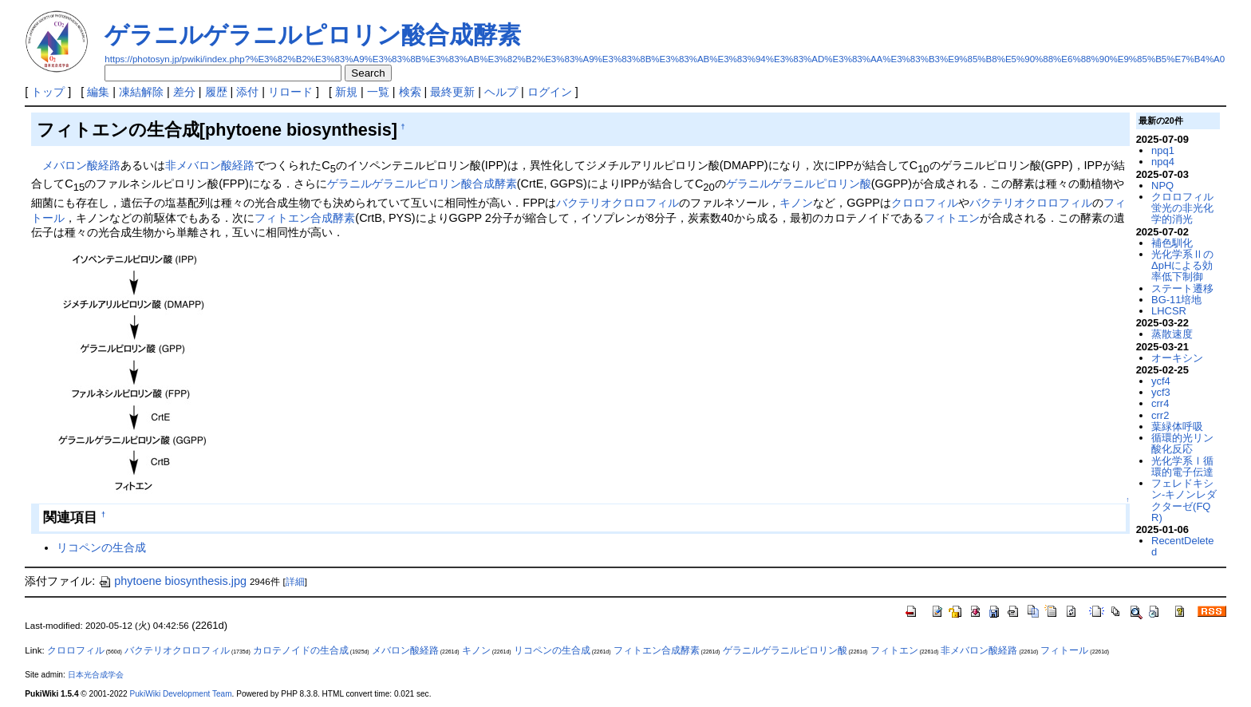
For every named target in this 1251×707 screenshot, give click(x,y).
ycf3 (1160, 392)
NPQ (1162, 186)
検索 (410, 91)
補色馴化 (1172, 243)
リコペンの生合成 (101, 547)
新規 (346, 91)
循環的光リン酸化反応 (1182, 443)
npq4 (1162, 162)
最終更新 (452, 91)
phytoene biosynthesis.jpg (172, 581)
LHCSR (1168, 311)
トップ (48, 91)
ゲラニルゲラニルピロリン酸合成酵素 (313, 35)
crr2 (1160, 415)
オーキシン (1177, 358)
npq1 (1162, 150)
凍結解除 (141, 91)
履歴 (216, 91)
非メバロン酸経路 (210, 165)
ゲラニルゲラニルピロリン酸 (798, 183)
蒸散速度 (1172, 334)
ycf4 (1160, 381)
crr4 (1160, 403)
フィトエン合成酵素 (305, 217)
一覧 (378, 91)
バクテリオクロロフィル (617, 202)
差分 (184, 91)
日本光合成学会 (96, 674)
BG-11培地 (1176, 300)
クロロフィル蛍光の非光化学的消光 (1182, 208)
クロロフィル (924, 202)
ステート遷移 (1182, 288)
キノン (796, 202)
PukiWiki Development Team (181, 693)
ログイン (549, 91)
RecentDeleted (1182, 546)
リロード (290, 91)
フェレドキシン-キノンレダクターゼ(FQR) (1184, 500)
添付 (247, 91)
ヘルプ (501, 91)
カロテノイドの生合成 (301, 650)
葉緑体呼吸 (1177, 426)
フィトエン (952, 217)
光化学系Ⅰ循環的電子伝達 (1182, 466)
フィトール (1064, 650)
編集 (98, 91)
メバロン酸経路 (81, 165)
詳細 (295, 582)
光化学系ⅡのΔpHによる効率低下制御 (1182, 265)
